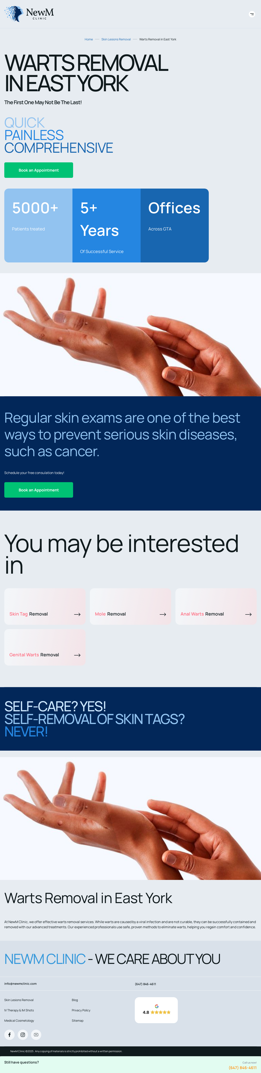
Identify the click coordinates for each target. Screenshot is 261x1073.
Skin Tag (44, 614)
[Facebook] (9, 1035)
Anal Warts (216, 614)
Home (89, 39)
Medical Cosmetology (19, 1020)
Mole (130, 614)
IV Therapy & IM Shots (19, 1010)
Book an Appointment (39, 170)
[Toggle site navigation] (252, 14)
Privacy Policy (81, 1010)
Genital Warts (44, 655)
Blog (75, 1000)
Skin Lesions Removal (116, 39)
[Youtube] (36, 1035)
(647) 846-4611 (243, 1068)
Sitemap (77, 1020)
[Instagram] (23, 1035)
